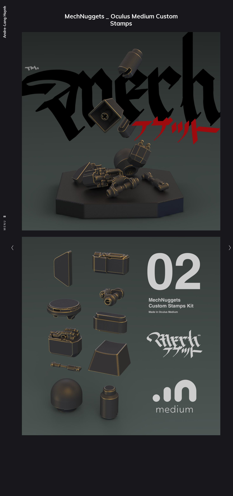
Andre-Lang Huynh (4, 22)
